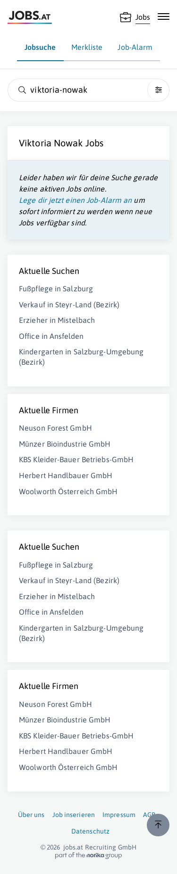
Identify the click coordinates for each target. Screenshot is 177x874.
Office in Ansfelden (51, 336)
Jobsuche (40, 47)
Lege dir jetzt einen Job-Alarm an (75, 200)
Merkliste (87, 47)
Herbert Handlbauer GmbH (65, 475)
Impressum (118, 814)
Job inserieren (73, 814)
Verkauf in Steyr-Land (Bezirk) (69, 304)
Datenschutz (90, 831)
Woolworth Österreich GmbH (68, 491)
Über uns (31, 814)
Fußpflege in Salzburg (56, 288)
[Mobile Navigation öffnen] (163, 16)
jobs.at (73, 847)
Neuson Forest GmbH (55, 428)
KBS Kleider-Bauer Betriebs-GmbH (76, 459)
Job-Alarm (135, 47)
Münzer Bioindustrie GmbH (64, 444)
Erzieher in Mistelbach (57, 320)
